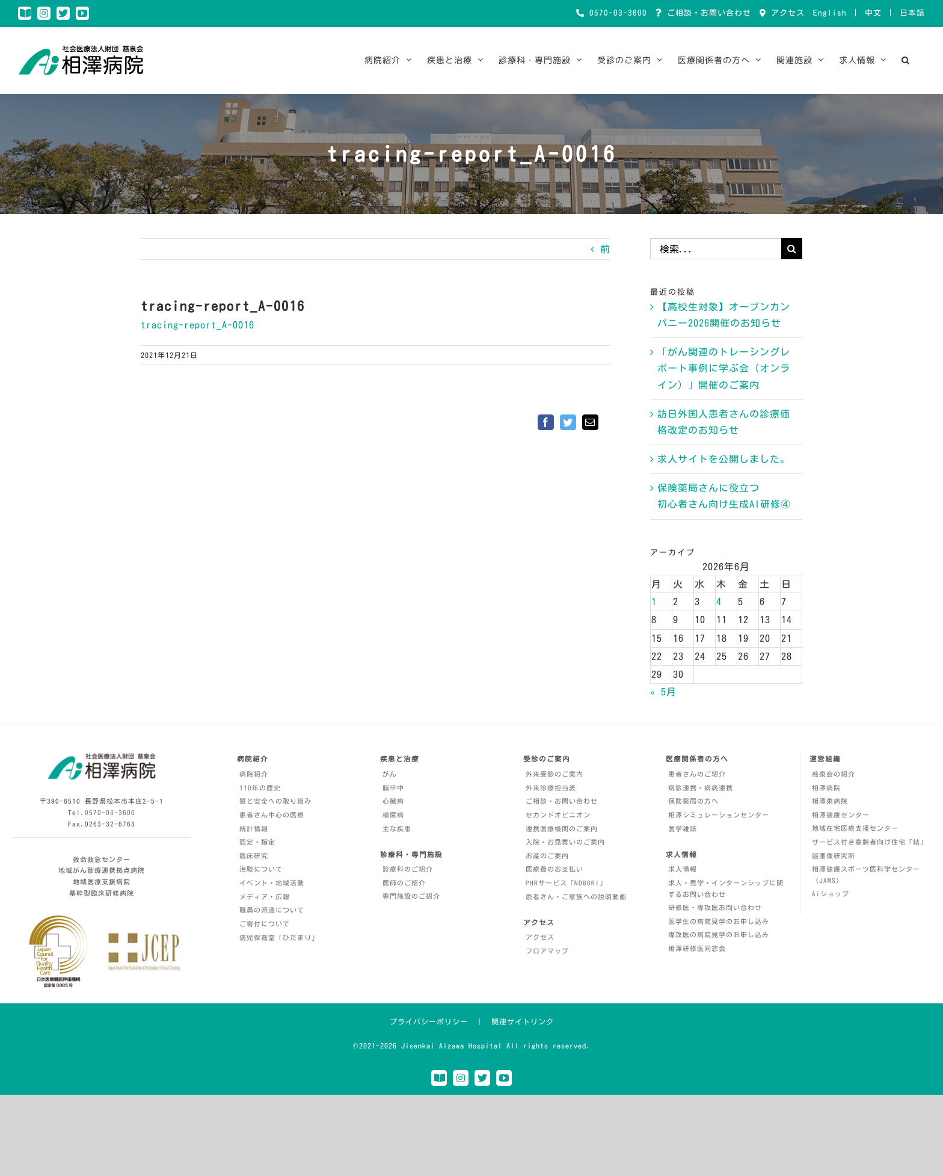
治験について (261, 869)
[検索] (791, 248)
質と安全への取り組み (275, 801)
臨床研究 (253, 855)
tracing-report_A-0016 (197, 325)
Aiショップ (830, 893)
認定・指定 (257, 842)
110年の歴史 (260, 787)
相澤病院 (826, 787)
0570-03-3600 (616, 13)
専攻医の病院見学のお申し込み (718, 934)
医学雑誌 (682, 828)
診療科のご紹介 (407, 869)
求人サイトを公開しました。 (723, 459)
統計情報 (253, 828)
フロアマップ (547, 950)
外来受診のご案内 (554, 774)
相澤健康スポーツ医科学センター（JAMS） (866, 875)
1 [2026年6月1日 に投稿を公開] (654, 601)
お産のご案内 (547, 855)
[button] (906, 60)
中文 (873, 13)
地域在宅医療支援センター (855, 828)
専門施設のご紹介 (411, 896)
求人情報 (682, 869)
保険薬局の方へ (693, 801)
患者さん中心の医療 (271, 814)
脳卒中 (393, 787)
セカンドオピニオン (558, 814)
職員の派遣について (271, 910)
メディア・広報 (264, 896)
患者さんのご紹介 (697, 774)
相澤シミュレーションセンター (718, 814)
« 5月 (663, 692)
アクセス (785, 13)
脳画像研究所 (833, 855)
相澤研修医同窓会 (697, 948)
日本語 (912, 13)
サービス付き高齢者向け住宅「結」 (869, 842)
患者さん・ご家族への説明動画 (576, 896)
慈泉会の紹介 (833, 774)
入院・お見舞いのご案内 (565, 842)
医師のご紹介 (404, 882)
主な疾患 (396, 828)
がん (389, 774)
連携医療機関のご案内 (562, 828)
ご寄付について (264, 923)
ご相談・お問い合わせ (706, 13)
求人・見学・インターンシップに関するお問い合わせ (726, 888)
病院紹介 (253, 774)
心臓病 (393, 801)
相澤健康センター (841, 814)
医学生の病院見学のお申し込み (718, 921)
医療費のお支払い (554, 869)
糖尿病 (393, 814)
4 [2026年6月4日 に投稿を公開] (719, 601)
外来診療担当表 (551, 787)
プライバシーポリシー (429, 1021)
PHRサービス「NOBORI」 (566, 882)
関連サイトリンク (522, 1021)
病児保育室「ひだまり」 (279, 937)
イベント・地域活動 (271, 882)
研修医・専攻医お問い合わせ (715, 907)
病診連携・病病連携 (700, 787)
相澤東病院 (830, 801)
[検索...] (715, 248)
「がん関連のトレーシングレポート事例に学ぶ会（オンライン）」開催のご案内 (723, 368)
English (830, 13)
